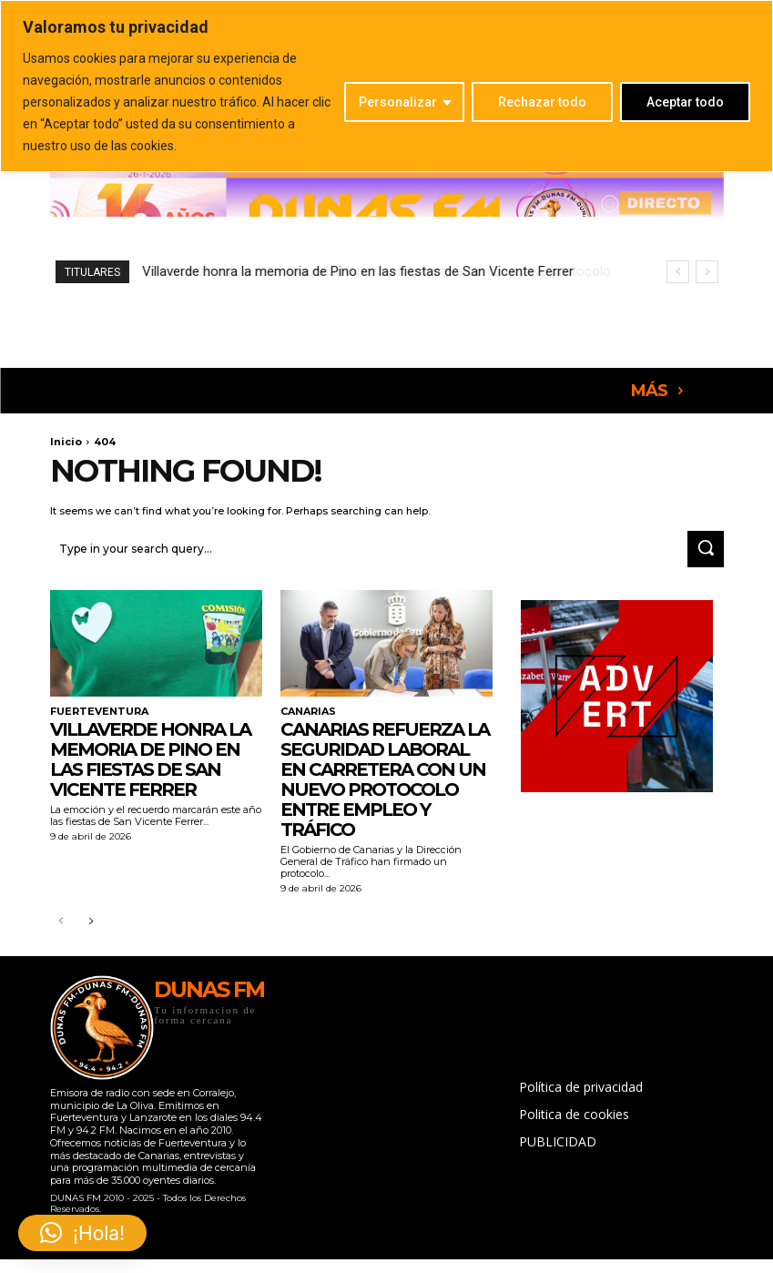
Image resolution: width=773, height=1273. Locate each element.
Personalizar (398, 102)
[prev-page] (61, 919)
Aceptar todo (685, 102)
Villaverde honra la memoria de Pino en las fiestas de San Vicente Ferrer (150, 756)
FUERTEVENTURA (95, 708)
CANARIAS (306, 708)
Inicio (66, 441)
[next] (707, 271)
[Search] (705, 547)
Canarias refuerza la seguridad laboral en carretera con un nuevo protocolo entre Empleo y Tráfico (384, 776)
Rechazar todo (542, 102)
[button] (82, 1233)
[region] (386, 86)
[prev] (677, 271)
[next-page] (90, 919)
